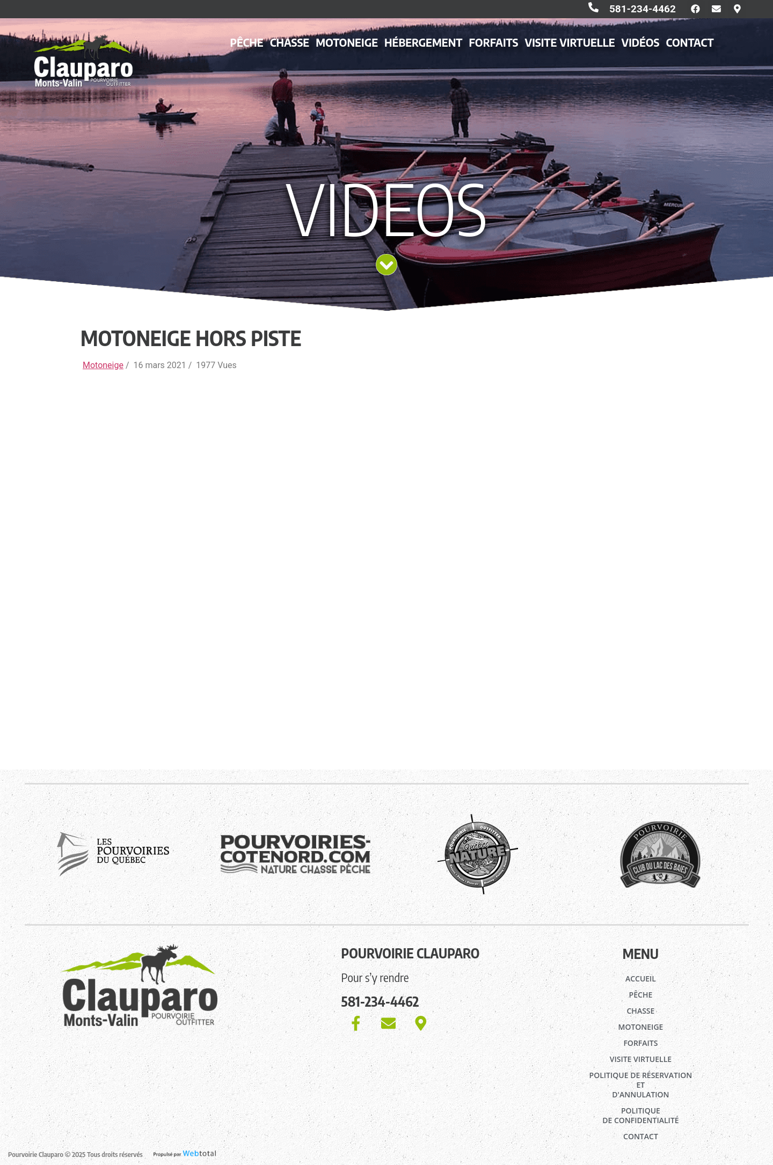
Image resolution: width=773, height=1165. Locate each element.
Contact (689, 44)
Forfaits (494, 44)
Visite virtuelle (570, 44)
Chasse (290, 44)
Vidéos (641, 44)
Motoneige (347, 44)
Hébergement (423, 44)
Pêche (246, 44)
